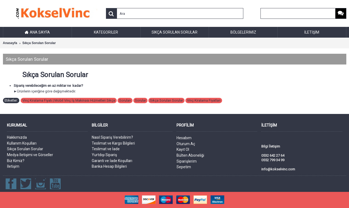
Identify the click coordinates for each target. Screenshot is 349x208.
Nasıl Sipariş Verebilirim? (112, 137)
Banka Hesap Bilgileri (109, 166)
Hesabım (184, 138)
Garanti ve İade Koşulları (112, 161)
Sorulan (125, 100)
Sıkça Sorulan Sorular (39, 43)
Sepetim (184, 167)
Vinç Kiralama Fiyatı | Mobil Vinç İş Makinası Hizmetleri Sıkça (68, 100)
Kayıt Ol (183, 149)
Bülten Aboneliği (190, 155)
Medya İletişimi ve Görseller (30, 155)
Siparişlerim (187, 161)
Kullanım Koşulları (21, 143)
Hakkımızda (17, 137)
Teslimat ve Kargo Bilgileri (113, 143)
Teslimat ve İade (106, 149)
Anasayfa (10, 43)
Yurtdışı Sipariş (104, 155)
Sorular (140, 100)
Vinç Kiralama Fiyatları (204, 100)
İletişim (13, 166)
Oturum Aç (186, 144)
